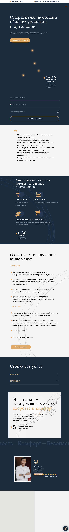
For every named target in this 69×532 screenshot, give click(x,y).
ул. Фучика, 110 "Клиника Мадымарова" (47, 1)
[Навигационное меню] (66, 6)
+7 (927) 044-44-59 (17, 1)
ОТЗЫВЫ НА (51, 476)
